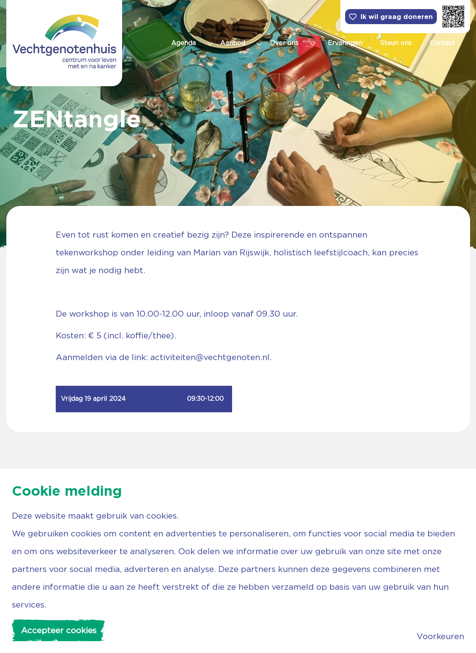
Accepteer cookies (58, 630)
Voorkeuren (440, 636)
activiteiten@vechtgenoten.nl (210, 357)
